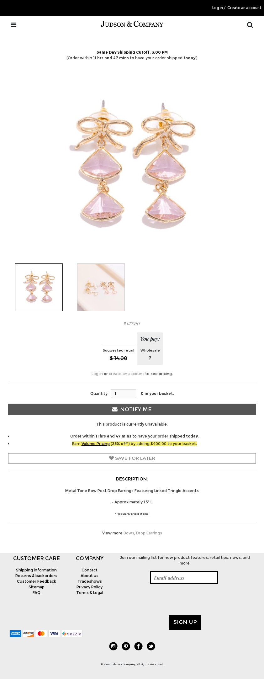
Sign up (185, 622)
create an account (126, 373)
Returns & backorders (36, 575)
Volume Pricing (96, 443)
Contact (90, 570)
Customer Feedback (36, 581)
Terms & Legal (89, 592)
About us (89, 575)
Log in (217, 8)
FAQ (36, 592)
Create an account (244, 8)
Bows (129, 533)
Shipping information (36, 570)
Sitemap (37, 587)
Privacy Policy (90, 587)
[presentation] (163, 599)
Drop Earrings (149, 533)
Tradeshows (89, 581)
